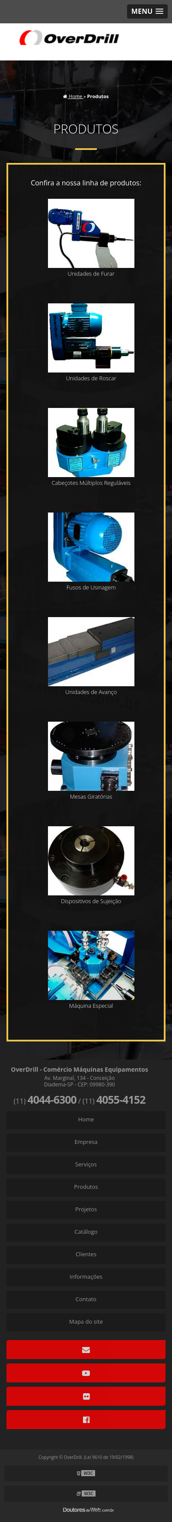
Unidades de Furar (91, 273)
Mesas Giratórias (91, 796)
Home (86, 1119)
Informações (86, 1276)
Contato (86, 1299)
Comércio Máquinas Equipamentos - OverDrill (69, 37)
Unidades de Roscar (91, 378)
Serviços (86, 1164)
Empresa (85, 1142)
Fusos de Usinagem (91, 587)
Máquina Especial (91, 1005)
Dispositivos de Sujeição (91, 901)
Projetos (86, 1209)
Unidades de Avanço (91, 692)
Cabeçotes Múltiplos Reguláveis (91, 483)
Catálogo (85, 1231)
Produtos (86, 1187)
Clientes (86, 1254)
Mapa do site (86, 1321)
